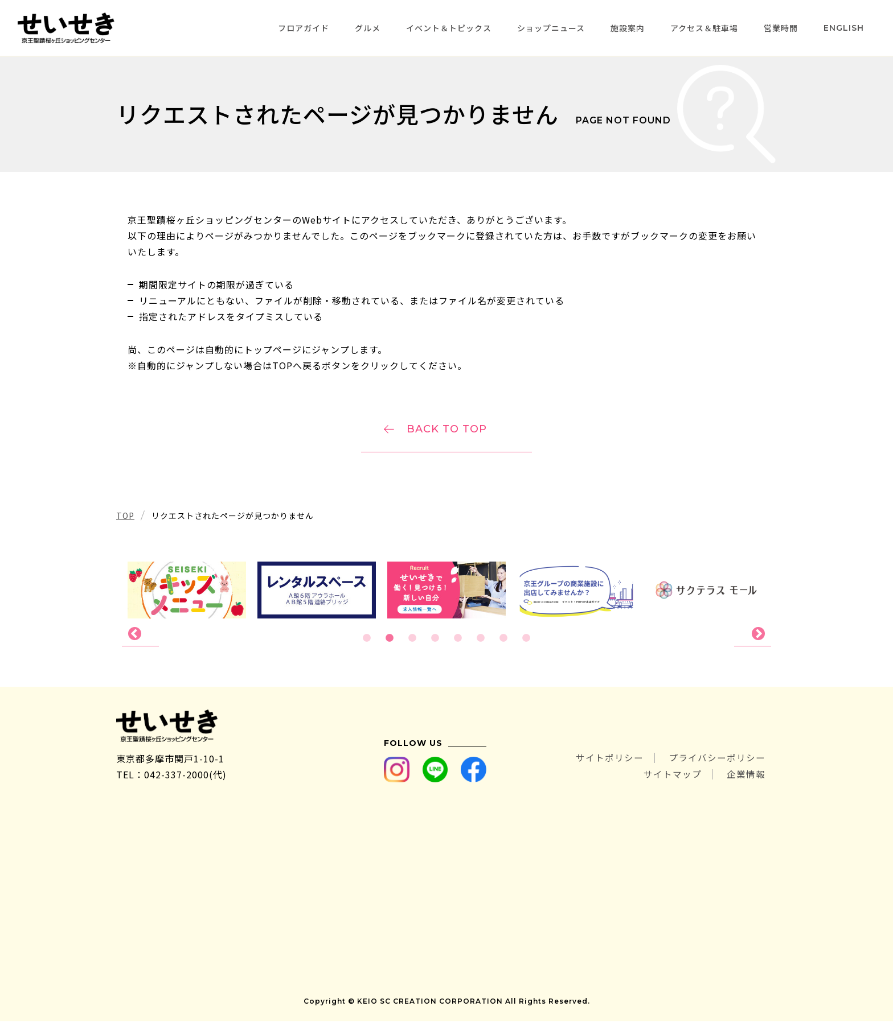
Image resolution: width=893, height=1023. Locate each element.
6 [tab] (480, 639)
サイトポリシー (609, 760)
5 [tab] (458, 639)
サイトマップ (672, 776)
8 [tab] (526, 639)
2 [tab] (389, 639)
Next (752, 635)
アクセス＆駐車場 (704, 28)
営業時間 (781, 28)
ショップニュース (551, 28)
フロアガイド (303, 28)
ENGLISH (844, 28)
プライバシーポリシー (717, 760)
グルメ (367, 28)
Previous (140, 635)
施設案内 (628, 28)
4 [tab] (435, 639)
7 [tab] (503, 639)
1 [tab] (366, 639)
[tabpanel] (446, 591)
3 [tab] (412, 639)
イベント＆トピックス (448, 28)
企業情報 (746, 776)
